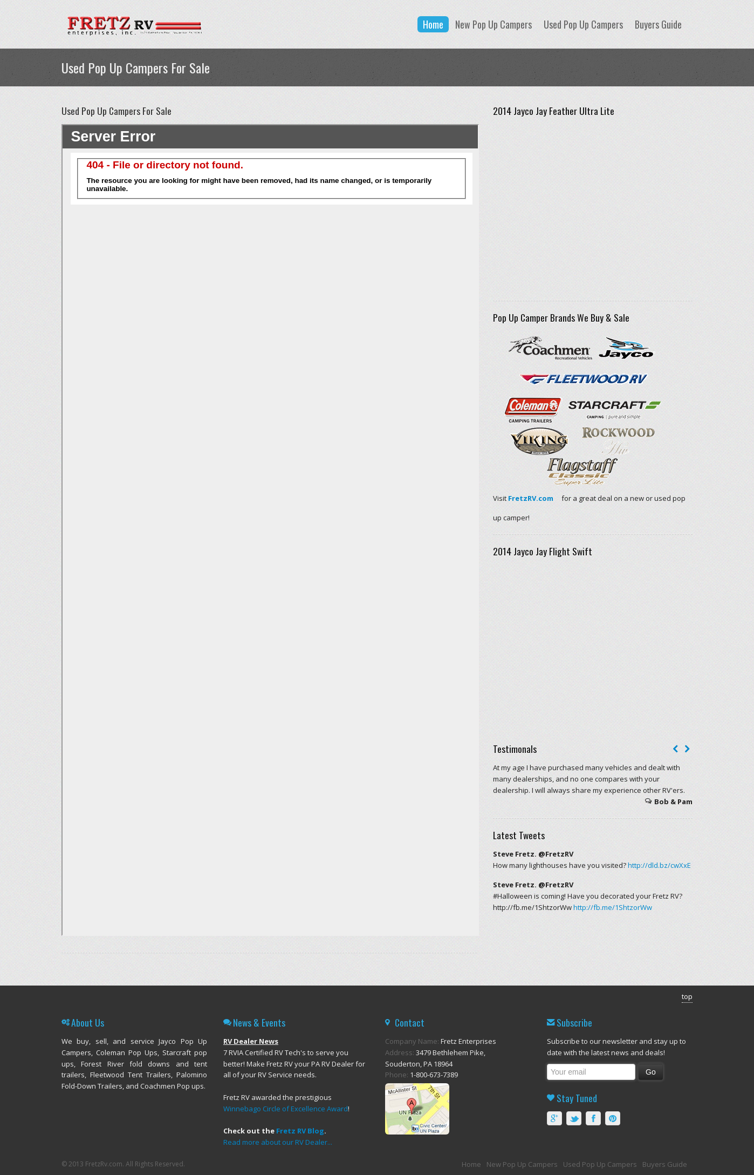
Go (651, 1072)
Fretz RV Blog (300, 1131)
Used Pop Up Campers (583, 24)
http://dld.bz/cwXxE (659, 865)
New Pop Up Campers (493, 24)
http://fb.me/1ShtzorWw (612, 907)
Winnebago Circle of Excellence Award (285, 1108)
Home (433, 24)
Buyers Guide (658, 24)
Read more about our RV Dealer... (277, 1142)
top (687, 996)
